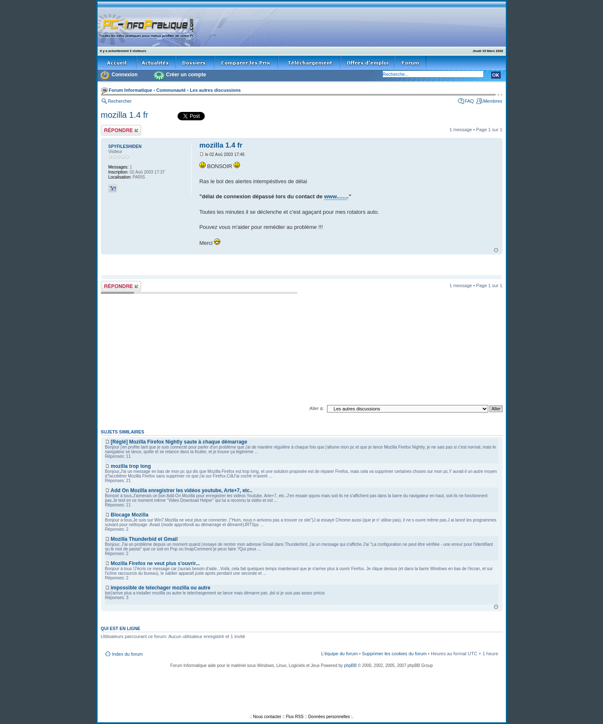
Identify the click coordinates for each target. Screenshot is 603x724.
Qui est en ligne (121, 628)
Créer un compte (186, 75)
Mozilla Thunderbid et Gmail (144, 539)
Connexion (125, 75)
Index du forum (127, 654)
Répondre (121, 130)
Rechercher (120, 101)
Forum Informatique (130, 90)
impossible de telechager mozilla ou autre (160, 588)
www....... (335, 196)
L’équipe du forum (339, 653)
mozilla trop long (131, 466)
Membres (492, 101)
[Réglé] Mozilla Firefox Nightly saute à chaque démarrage (179, 442)
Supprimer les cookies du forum (394, 653)
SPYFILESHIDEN (125, 146)
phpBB (350, 665)
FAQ (469, 101)
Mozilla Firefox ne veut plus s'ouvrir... (155, 563)
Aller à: (316, 408)
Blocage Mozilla (129, 515)
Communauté (171, 90)
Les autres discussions (215, 90)
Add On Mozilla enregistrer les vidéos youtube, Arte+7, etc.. (182, 490)
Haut (496, 250)
